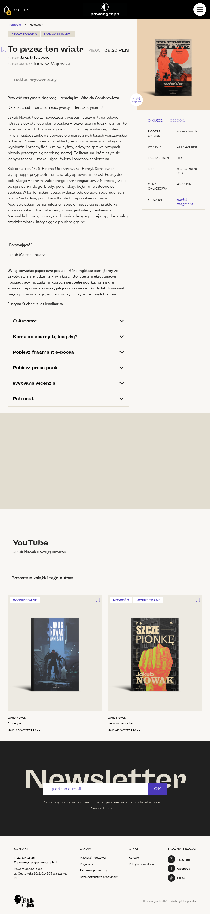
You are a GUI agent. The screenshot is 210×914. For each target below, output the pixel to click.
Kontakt (134, 857)
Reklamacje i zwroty (93, 870)
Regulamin (87, 864)
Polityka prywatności (142, 864)
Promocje (14, 24)
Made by (183, 901)
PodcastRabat (58, 33)
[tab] (68, 321)
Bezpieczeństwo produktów (99, 877)
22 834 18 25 (26, 857)
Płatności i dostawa (93, 857)
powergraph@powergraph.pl (37, 862)
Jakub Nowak (34, 57)
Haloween (36, 24)
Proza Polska (24, 33)
